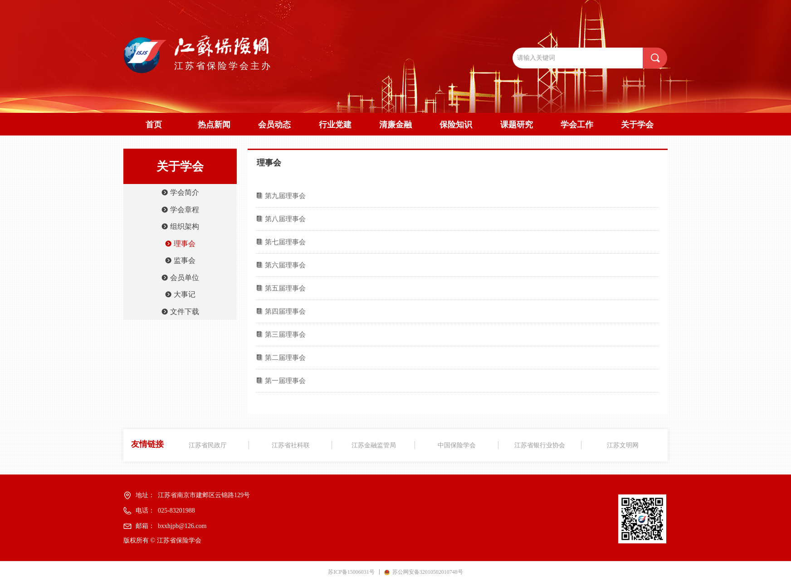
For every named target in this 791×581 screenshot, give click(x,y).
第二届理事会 (285, 357)
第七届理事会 (285, 242)
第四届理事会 (285, 311)
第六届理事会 (285, 265)
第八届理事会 (285, 219)
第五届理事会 (285, 288)
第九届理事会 (285, 195)
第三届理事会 (285, 334)
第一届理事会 (285, 380)
